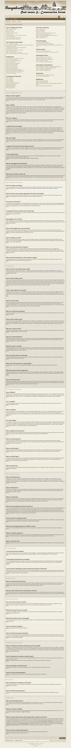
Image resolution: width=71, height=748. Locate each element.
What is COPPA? (9, 30)
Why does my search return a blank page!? (44, 59)
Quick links (7, 17)
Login (12, 18)
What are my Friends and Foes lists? (43, 50)
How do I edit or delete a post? (12, 59)
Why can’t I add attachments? (12, 67)
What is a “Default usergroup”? (42, 36)
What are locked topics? (11, 86)
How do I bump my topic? (11, 73)
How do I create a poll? (10, 62)
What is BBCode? (9, 77)
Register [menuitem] (64, 17)
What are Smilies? (9, 80)
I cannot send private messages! (42, 42)
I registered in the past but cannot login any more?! (16, 35)
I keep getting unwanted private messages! (44, 43)
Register (16, 18)
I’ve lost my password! (10, 36)
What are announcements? (11, 84)
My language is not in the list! (12, 48)
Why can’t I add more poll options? (13, 63)
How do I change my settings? (12, 43)
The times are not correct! (11, 46)
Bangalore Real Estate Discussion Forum (17, 16)
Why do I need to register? (11, 29)
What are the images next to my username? (14, 50)
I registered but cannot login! (11, 32)
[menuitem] (59, 17)
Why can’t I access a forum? (11, 65)
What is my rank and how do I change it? (14, 52)
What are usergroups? (40, 31)
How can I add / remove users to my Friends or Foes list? (47, 52)
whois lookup (30, 719)
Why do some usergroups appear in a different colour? (47, 35)
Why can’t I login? (9, 34)
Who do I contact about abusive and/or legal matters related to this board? (49, 84)
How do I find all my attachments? (42, 76)
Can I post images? (10, 81)
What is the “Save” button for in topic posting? (15, 70)
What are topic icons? (10, 87)
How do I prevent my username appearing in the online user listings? (19, 45)
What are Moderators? (40, 30)
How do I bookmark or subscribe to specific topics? (46, 67)
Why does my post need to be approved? (14, 71)
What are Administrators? (41, 29)
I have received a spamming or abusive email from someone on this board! (49, 46)
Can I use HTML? (9, 79)
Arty (33, 744)
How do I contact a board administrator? (44, 85)
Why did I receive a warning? (12, 68)
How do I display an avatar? (11, 51)
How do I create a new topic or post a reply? (15, 58)
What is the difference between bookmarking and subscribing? (48, 66)
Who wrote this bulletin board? (42, 80)
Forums (29, 16)
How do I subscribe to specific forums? (43, 69)
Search (8, 18)
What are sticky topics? (10, 85)
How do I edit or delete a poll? (12, 64)
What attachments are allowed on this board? (45, 74)
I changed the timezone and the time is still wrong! (16, 47)
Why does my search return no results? (44, 58)
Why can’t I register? (10, 31)
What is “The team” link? (41, 37)
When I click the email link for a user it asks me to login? (17, 53)
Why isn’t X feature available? (42, 82)
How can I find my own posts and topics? (44, 61)
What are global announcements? (12, 82)
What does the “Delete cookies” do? (13, 39)
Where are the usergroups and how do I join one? (46, 32)
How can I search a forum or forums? (43, 56)
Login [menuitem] (61, 17)
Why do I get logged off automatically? (13, 37)
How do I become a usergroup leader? (43, 34)
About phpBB (34, 703)
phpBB (10, 223)
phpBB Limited (39, 702)
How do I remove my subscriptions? (43, 70)
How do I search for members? (42, 60)
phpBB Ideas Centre (59, 710)
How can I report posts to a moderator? (14, 69)
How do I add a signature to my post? (13, 60)
